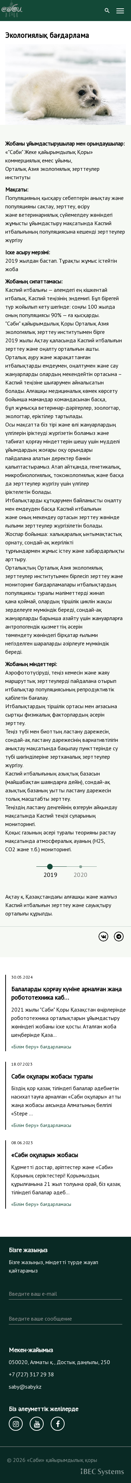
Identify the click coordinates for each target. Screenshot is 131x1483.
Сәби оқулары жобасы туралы (52, 1076)
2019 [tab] (50, 875)
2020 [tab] (80, 875)
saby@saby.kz (25, 1386)
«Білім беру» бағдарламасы (41, 1047)
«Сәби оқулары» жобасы (44, 1155)
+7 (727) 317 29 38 (31, 1374)
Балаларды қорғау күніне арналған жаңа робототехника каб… (66, 993)
